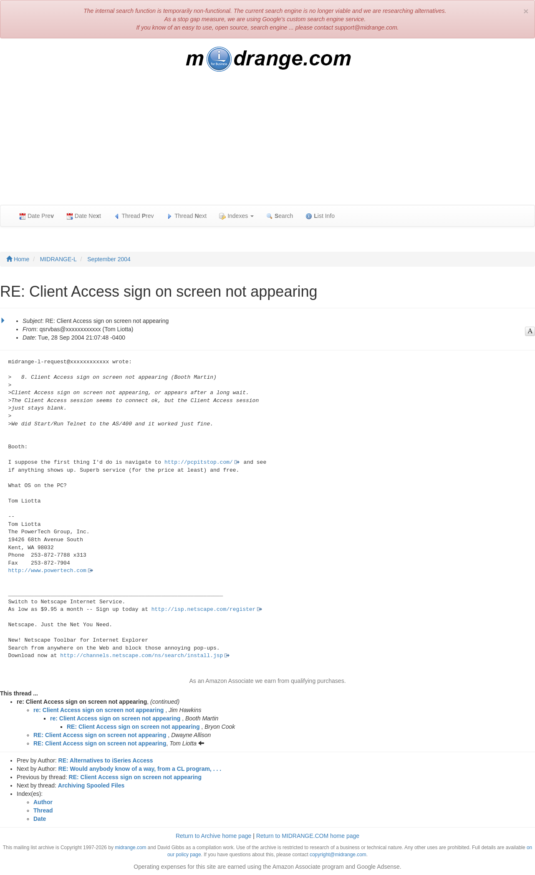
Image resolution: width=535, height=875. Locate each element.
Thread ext (187, 216)
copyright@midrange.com (338, 855)
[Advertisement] (267, 142)
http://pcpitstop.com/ (198, 462)
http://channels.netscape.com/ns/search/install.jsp (141, 655)
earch (279, 216)
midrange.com (130, 847)
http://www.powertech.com (47, 571)
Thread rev (134, 216)
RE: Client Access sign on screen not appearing (133, 726)
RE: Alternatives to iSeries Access (105, 760)
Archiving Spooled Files (91, 785)
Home (17, 259)
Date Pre (36, 216)
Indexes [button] (236, 216)
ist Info (320, 216)
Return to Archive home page (213, 835)
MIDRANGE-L (58, 259)
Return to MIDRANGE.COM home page (307, 835)
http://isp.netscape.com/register (203, 609)
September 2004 (109, 259)
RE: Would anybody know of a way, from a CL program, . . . (140, 768)
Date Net (83, 216)
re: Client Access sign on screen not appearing (98, 710)
